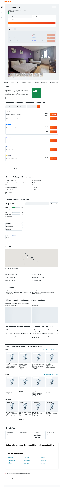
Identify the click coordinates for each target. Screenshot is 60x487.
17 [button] (12, 34)
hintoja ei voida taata (31, 474)
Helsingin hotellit (11, 458)
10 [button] (12, 32)
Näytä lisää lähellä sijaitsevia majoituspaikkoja (50, 349)
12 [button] (17, 32)
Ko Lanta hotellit (43, 455)
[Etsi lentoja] (1, 5)
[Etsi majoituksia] (1, 7)
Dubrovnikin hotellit (27, 458)
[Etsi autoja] (1, 10)
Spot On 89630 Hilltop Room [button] (51, 388)
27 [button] (20, 37)
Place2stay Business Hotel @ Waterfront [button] (37, 389)
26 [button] (17, 37)
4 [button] (42, 27)
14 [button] (31, 32)
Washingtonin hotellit (11, 460)
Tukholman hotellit (27, 460)
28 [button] (22, 37)
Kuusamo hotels (26, 465)
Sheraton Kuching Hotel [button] (10, 412)
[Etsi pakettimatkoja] (1, 12)
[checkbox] (10, 236)
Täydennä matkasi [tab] (21, 449)
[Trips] (1, 23)
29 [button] (25, 37)
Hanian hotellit (42, 458)
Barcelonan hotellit (27, 455)
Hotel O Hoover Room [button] (23, 364)
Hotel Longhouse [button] (9, 363)
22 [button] (25, 34)
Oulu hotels (10, 463)
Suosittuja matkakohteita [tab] (11, 449)
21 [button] (31, 34)
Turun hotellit (26, 462)
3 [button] (12, 29)
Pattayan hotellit (10, 457)
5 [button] (17, 29)
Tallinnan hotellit (43, 460)
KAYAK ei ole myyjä (32, 478)
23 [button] (28, 34)
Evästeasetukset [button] (8, 169)
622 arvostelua (18, 13)
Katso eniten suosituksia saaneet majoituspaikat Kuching (48, 399)
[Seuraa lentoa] (1, 17)
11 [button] (42, 29)
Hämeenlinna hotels (43, 465)
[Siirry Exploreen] (1, 15)
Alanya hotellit (10, 462)
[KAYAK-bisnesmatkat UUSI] (1, 20)
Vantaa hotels (26, 463)
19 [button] (17, 34)
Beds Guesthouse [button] (22, 388)
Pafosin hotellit (26, 457)
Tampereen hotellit (43, 462)
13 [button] (20, 32)
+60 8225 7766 (11, 11)
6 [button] (20, 29)
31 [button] (12, 40)
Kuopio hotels (10, 465)
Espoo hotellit (42, 457)
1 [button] (25, 27)
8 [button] (25, 29)
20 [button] (20, 34)
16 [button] (28, 32)
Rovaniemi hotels (43, 463)
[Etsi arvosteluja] (38, 203)
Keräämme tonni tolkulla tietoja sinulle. (32, 480)
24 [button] (12, 37)
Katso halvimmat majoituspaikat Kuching (51, 374)
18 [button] (42, 32)
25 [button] (14, 37)
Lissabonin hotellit (11, 455)
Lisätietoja (51, 164)
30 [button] (28, 37)
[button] (2, 1)
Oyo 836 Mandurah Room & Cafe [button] (12, 388)
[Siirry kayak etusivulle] (7, 1)
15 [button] (25, 32)
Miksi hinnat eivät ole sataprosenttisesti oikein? (32, 482)
